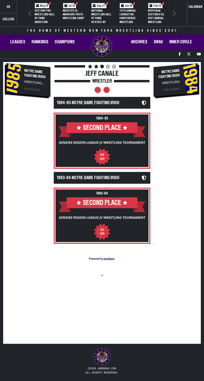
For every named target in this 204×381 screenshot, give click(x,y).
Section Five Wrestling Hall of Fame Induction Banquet (45, 18)
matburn (109, 258)
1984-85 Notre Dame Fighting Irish (88, 102)
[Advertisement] (28, 167)
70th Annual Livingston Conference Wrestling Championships (129, 18)
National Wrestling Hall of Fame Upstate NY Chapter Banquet (101, 20)
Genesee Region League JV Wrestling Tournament (102, 142)
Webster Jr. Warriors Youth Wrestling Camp (73, 14)
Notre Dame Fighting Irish (35, 74)
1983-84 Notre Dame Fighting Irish (88, 177)
